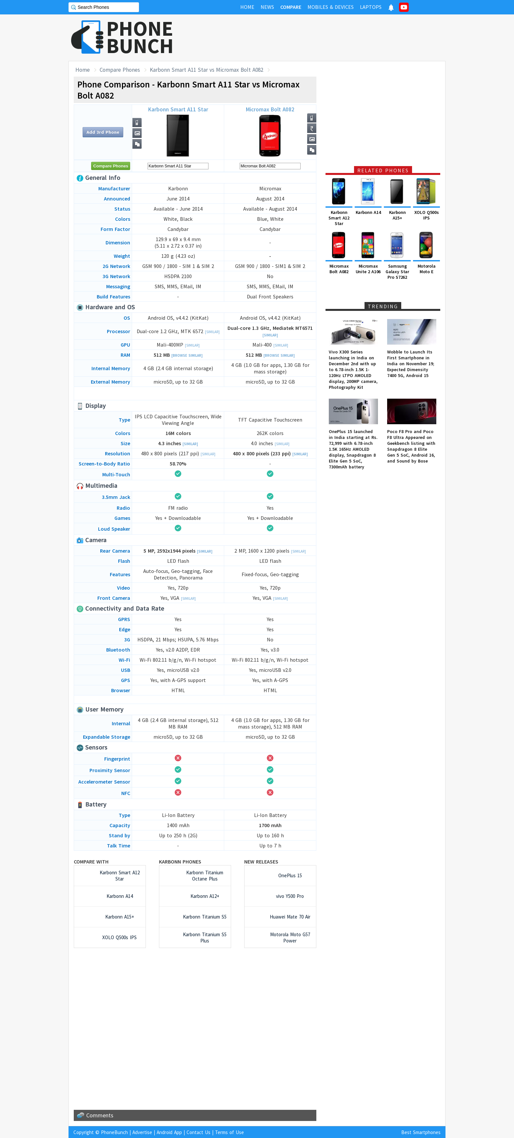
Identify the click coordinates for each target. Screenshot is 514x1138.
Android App (169, 1132)
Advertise (142, 1132)
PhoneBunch (114, 1132)
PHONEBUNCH (140, 37)
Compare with (91, 861)
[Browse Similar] (187, 355)
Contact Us (198, 1132)
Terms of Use (229, 1132)
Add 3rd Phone (103, 132)
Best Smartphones (421, 1132)
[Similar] (212, 332)
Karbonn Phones (180, 861)
